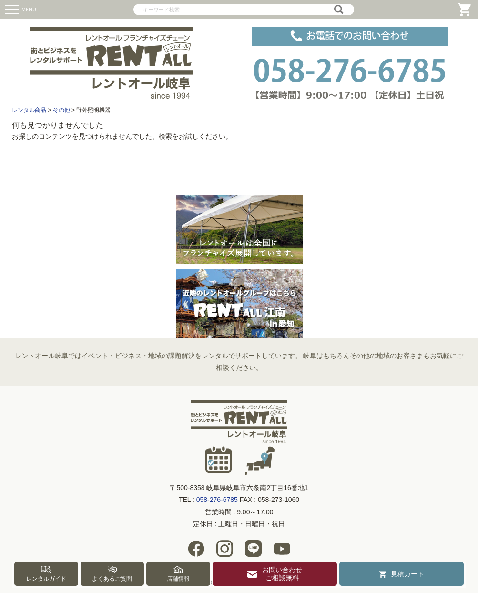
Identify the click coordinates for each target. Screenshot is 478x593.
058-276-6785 (217, 499)
